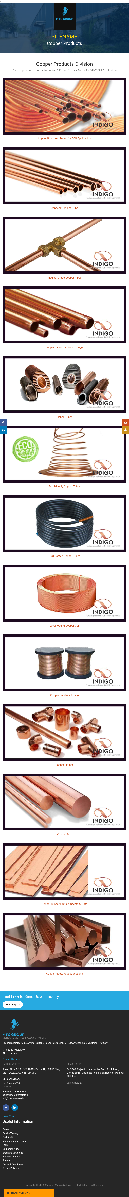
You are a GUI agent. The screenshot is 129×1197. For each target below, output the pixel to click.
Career (6, 1129)
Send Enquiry (13, 1004)
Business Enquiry (11, 1156)
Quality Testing (10, 1133)
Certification (9, 1137)
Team (5, 1145)
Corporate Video (11, 1149)
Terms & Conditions (13, 1164)
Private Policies (11, 1168)
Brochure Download (13, 1152)
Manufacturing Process (15, 1141)
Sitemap (7, 1160)
